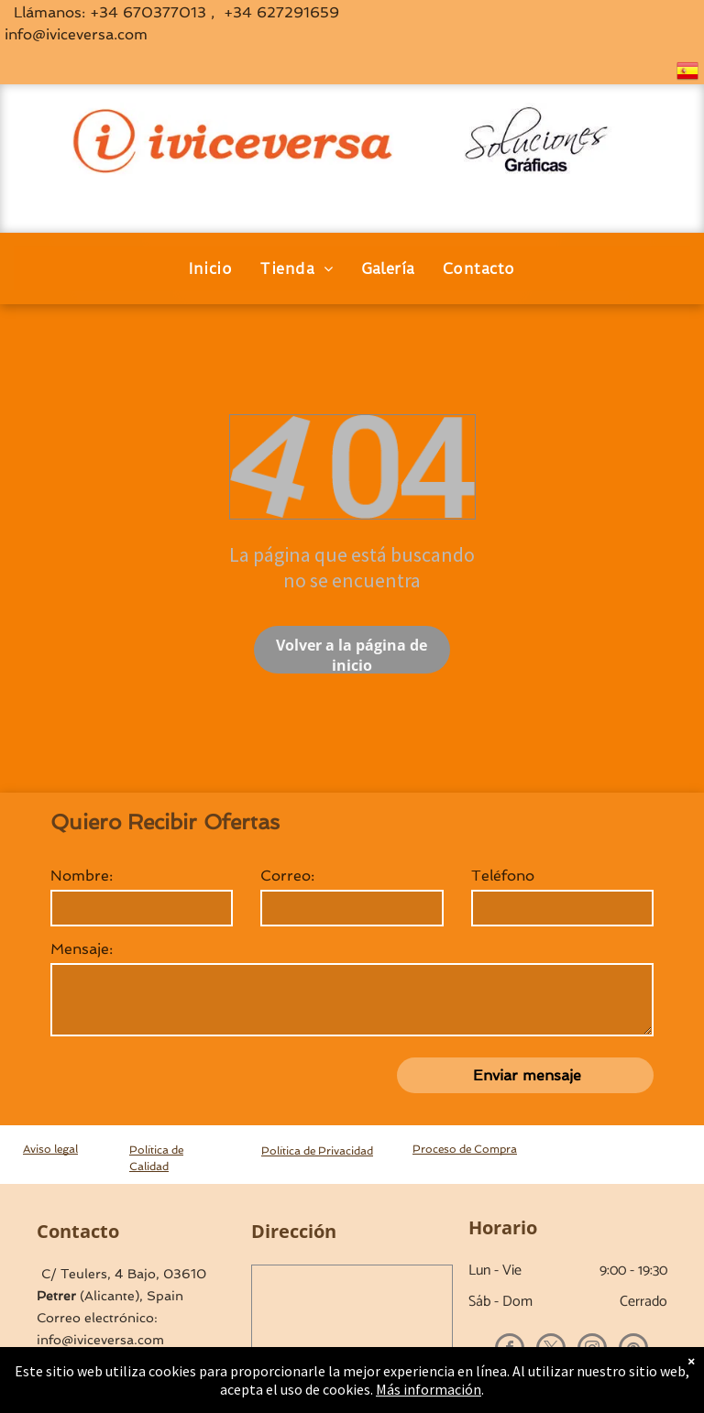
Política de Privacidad (317, 1151)
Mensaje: (81, 949)
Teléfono (502, 875)
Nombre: (81, 875)
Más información (428, 1389)
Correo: (287, 875)
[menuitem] (210, 268)
